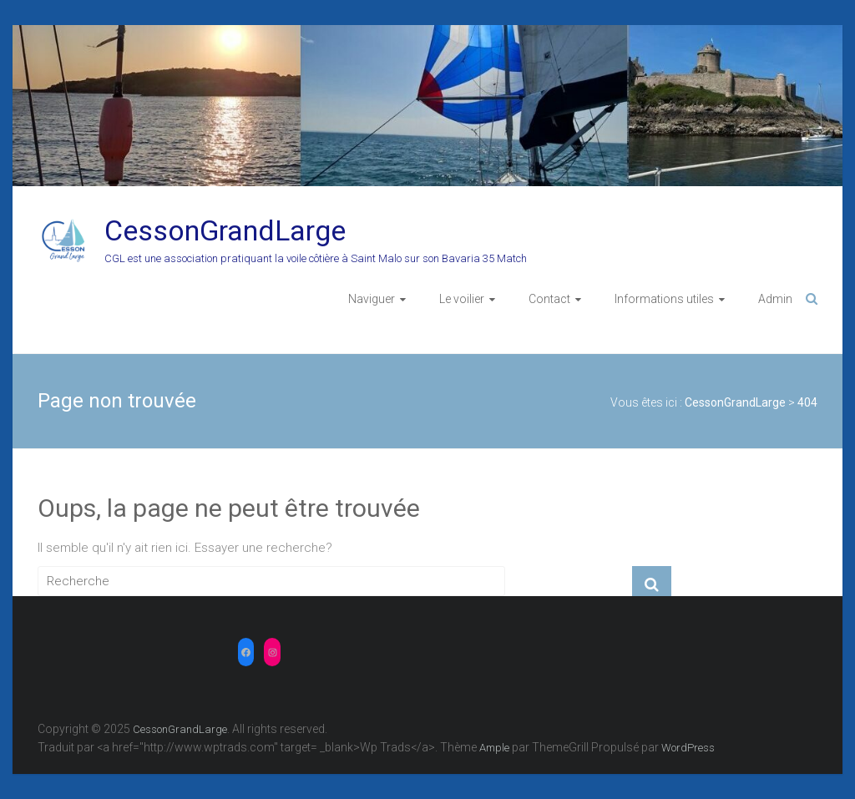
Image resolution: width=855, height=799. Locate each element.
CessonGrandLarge (225, 230)
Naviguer (371, 299)
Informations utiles (664, 299)
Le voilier (461, 299)
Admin (775, 299)
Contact (549, 299)
